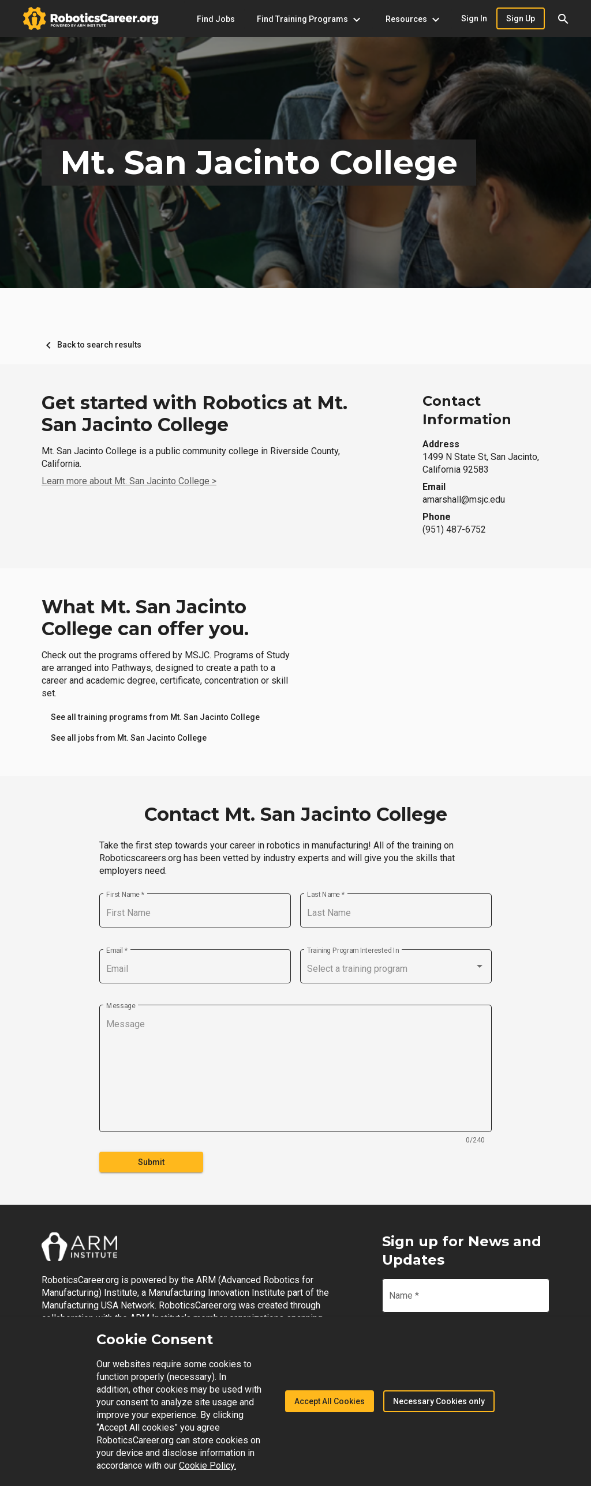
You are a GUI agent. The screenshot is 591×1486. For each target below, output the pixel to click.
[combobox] (396, 969)
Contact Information (466, 410)
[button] (563, 18)
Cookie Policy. (207, 1465)
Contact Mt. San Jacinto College (295, 814)
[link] (155, 717)
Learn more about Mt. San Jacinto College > (129, 481)
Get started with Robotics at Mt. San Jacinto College (194, 414)
